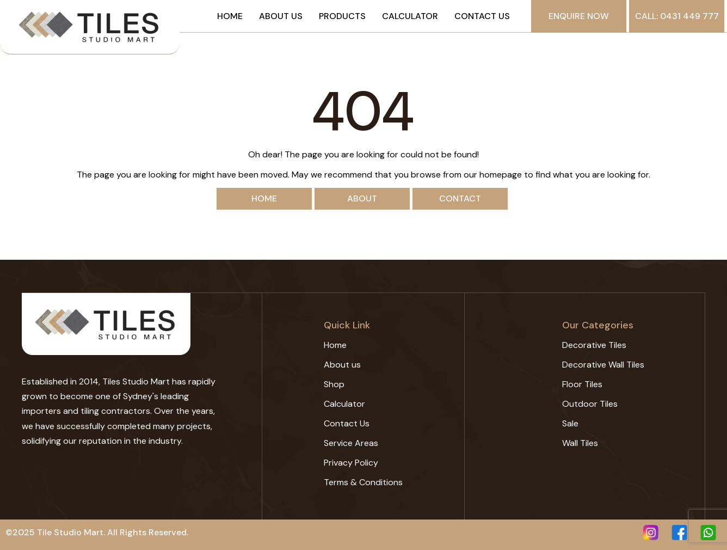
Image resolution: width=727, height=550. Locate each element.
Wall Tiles (580, 443)
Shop (334, 384)
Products (342, 16)
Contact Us (482, 16)
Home (230, 16)
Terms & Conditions (363, 482)
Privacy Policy (351, 462)
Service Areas (351, 443)
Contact (460, 198)
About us (281, 16)
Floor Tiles (582, 384)
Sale (570, 423)
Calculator (410, 16)
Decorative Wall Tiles (603, 364)
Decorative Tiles (594, 345)
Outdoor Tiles (590, 404)
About (362, 198)
